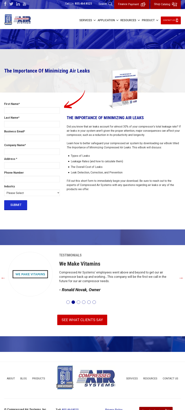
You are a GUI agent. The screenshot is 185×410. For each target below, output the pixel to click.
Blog (23, 378)
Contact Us (169, 20)
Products (38, 378)
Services (132, 378)
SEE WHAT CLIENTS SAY (82, 320)
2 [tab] (73, 302)
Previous (8, 277)
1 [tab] (68, 302)
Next (181, 277)
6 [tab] (94, 302)
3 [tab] (78, 302)
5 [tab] (89, 302)
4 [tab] (83, 302)
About (11, 378)
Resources (150, 378)
